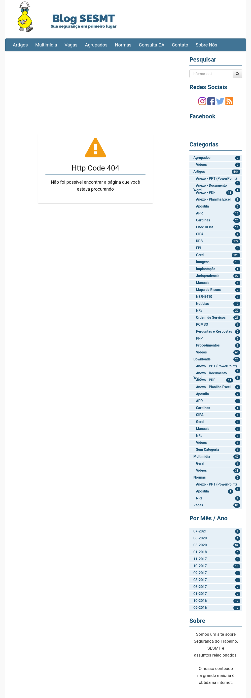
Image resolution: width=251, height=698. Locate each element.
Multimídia (46, 45)
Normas (123, 45)
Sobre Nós (206, 45)
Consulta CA (151, 45)
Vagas (71, 45)
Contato (180, 45)
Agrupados (96, 45)
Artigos (20, 45)
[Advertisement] (95, 91)
